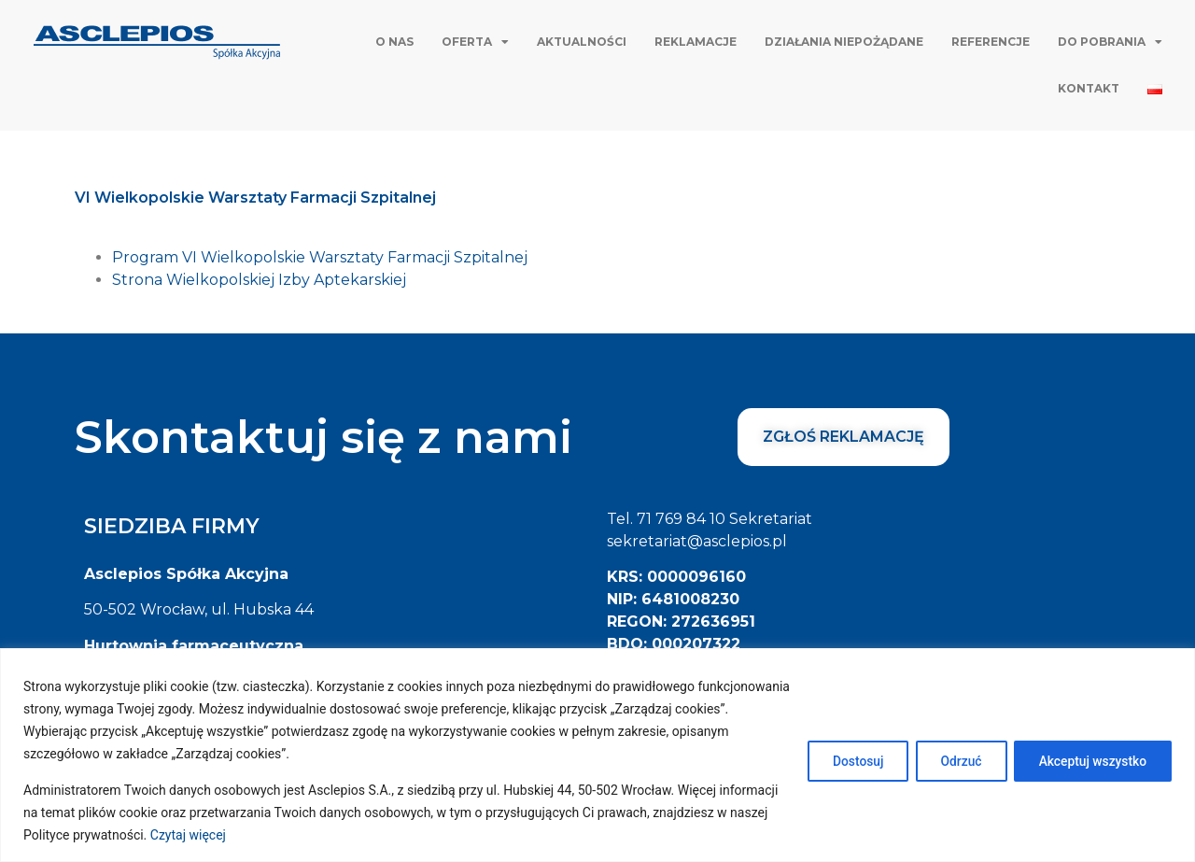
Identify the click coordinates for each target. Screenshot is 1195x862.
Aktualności (581, 42)
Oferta (475, 42)
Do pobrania (1110, 42)
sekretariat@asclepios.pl (697, 541)
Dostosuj (844, 760)
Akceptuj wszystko (1090, 760)
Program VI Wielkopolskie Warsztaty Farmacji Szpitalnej (319, 257)
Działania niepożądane (844, 42)
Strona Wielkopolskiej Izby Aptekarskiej (259, 280)
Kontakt (1088, 88)
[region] (597, 755)
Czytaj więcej (241, 834)
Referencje (990, 42)
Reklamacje (695, 42)
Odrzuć (953, 760)
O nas (394, 42)
